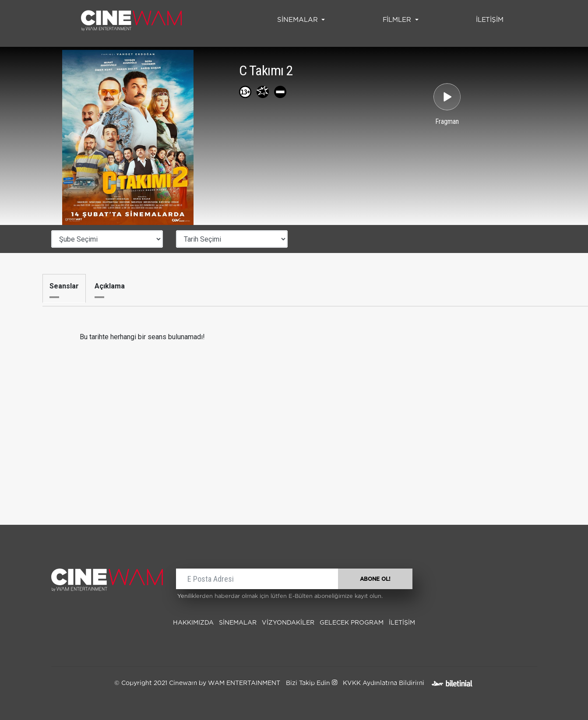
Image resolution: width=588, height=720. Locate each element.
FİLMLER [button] (398, 20)
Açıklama (110, 286)
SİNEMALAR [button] (298, 20)
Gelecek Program (352, 622)
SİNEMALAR (238, 622)
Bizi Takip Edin (311, 683)
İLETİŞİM (491, 19)
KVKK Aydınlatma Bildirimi (383, 683)
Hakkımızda (193, 622)
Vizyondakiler (288, 622)
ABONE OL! (375, 579)
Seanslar (64, 286)
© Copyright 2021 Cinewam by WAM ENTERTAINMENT (197, 683)
